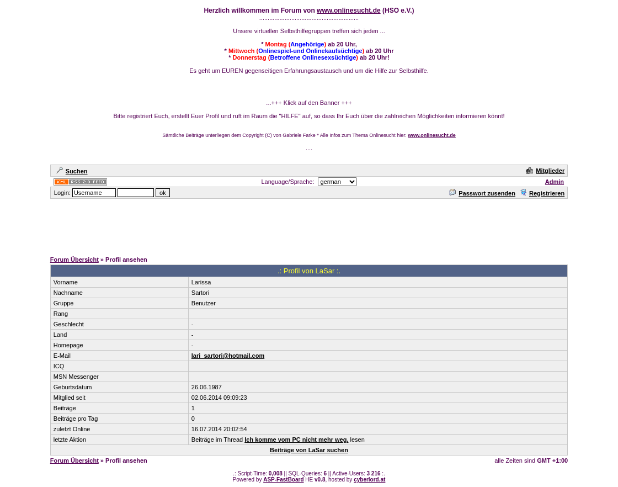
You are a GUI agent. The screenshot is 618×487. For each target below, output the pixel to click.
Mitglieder (545, 170)
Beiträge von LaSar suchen (309, 450)
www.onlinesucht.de (349, 10)
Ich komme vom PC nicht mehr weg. (296, 439)
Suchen (72, 171)
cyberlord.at (369, 480)
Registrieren (542, 193)
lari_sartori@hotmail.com (227, 355)
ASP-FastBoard (283, 480)
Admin (554, 181)
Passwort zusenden (482, 193)
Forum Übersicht (74, 259)
